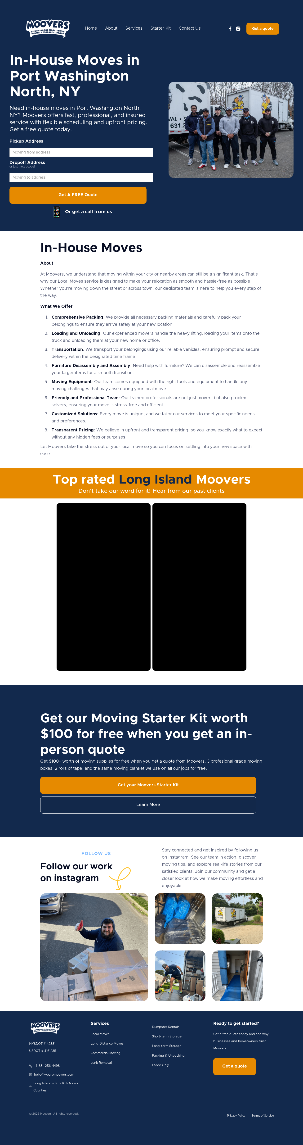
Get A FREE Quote (78, 195)
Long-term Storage (166, 1046)
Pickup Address (26, 141)
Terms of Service (263, 1115)
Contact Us (190, 28)
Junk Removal (101, 1062)
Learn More (148, 805)
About (111, 28)
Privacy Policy (236, 1115)
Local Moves (100, 1034)
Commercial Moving (105, 1053)
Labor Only (160, 1065)
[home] (48, 29)
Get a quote (262, 29)
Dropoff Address (27, 163)
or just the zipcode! (22, 166)
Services (134, 28)
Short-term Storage (167, 1036)
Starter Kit (161, 28)
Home (91, 28)
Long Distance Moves (107, 1043)
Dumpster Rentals (165, 1027)
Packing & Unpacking (168, 1055)
